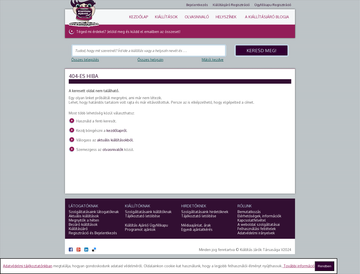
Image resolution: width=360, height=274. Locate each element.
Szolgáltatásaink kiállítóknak (148, 212)
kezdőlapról (116, 130)
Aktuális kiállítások (84, 216)
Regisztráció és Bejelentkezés (93, 233)
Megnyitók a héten (84, 220)
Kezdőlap (138, 16)
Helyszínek (226, 16)
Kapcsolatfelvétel (252, 220)
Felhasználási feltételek (257, 229)
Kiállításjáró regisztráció (231, 5)
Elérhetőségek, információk (259, 216)
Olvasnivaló (197, 16)
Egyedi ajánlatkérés (196, 229)
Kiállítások (166, 16)
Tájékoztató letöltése (142, 216)
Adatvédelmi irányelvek (256, 233)
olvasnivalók (112, 149)
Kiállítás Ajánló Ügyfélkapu (146, 225)
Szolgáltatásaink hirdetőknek (204, 212)
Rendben (324, 266)
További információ (298, 266)
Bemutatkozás (249, 212)
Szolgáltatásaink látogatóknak (94, 212)
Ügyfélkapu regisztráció (272, 5)
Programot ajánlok (140, 229)
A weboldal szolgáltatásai (259, 224)
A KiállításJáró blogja (267, 16)
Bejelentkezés (197, 5)
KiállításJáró (78, 229)
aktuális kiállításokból (115, 140)
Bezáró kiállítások (83, 224)
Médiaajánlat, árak (196, 225)
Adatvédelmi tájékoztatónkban (27, 266)
